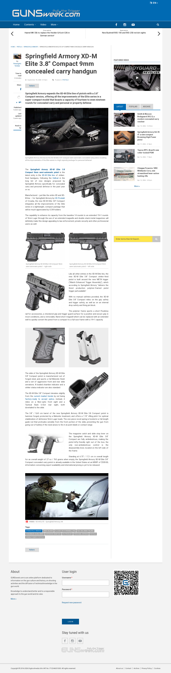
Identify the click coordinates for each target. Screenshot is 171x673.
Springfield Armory (34, 531)
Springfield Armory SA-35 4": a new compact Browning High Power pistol (148, 136)
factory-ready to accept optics (39, 399)
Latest (120, 107)
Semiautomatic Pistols (35, 537)
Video (43, 24)
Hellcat (56, 178)
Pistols (65, 80)
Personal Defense (81, 534)
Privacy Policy (147, 668)
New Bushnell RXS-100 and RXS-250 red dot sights (124, 33)
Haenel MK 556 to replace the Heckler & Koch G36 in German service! (47, 34)
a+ (20, 102)
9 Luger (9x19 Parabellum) (65, 531)
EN (154, 2)
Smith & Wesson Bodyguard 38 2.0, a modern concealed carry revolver (148, 118)
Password (67, 589)
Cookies (157, 668)
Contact (128, 668)
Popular (133, 107)
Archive (147, 107)
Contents (29, 24)
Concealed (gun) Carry (35, 534)
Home (16, 24)
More (53, 24)
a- (17, 102)
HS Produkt (60, 198)
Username (67, 578)
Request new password (71, 602)
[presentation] (82, 610)
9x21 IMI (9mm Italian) (85, 531)
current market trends (43, 396)
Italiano (32, 86)
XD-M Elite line (48, 175)
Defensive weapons (53, 534)
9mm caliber (48, 531)
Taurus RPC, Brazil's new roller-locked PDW (148, 151)
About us (119, 668)
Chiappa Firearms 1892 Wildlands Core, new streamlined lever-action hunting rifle (148, 172)
